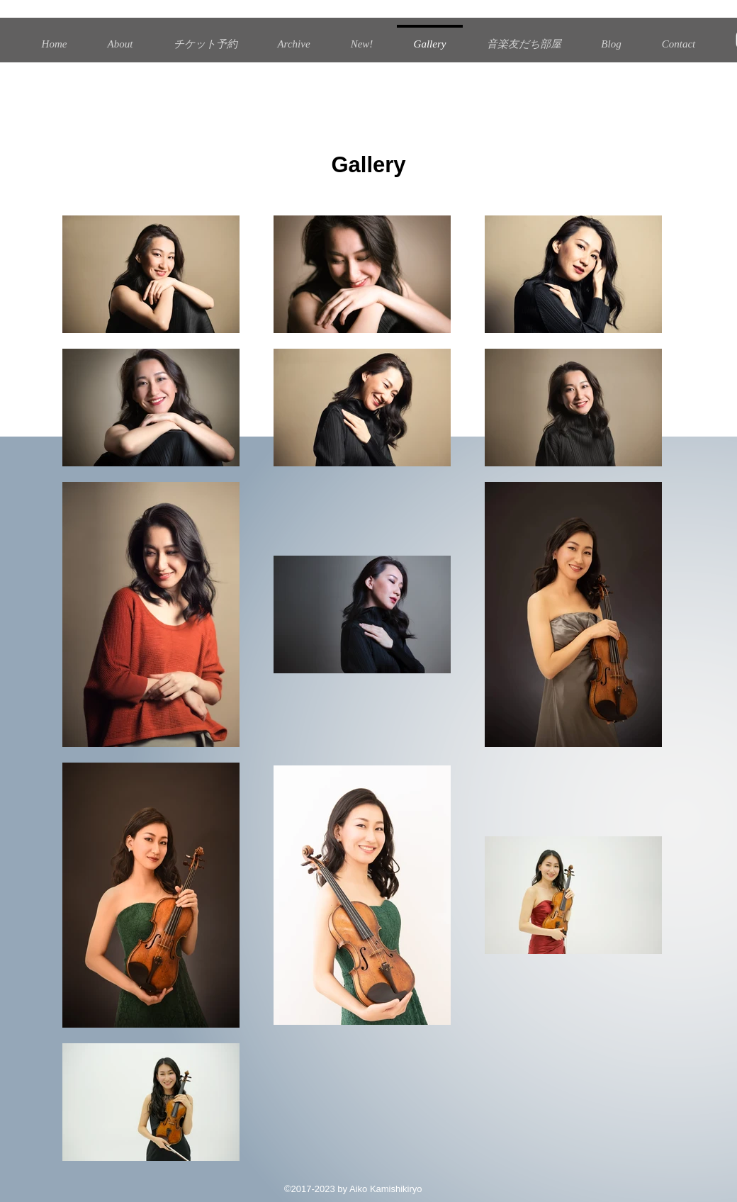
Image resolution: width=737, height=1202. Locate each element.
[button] (293, 37)
